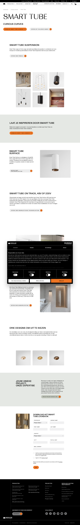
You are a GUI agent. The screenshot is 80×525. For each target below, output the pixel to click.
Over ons (57, 1)
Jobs (52, 1)
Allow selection (40, 280)
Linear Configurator (27, 1)
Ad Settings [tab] (48, 247)
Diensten (64, 487)
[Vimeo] (58, 513)
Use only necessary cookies (18, 280)
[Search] (72, 4)
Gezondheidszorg (49, 494)
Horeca (47, 490)
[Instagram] (46, 513)
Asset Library (36, 1)
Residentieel (48, 486)
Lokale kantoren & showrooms (66, 496)
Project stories (49, 498)
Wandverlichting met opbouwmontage (33, 486)
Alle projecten (49, 496)
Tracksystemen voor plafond (17, 499)
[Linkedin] (54, 513)
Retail (46, 492)
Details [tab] (32, 247)
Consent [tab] (15, 247)
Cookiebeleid (22, 522)
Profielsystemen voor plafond (18, 496)
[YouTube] (61, 513)
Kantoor (47, 488)
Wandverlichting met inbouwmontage (33, 490)
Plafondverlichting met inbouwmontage (18, 490)
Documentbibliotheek (67, 493)
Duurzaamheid (45, 1)
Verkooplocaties (66, 489)
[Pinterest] (65, 513)
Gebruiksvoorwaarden (32, 522)
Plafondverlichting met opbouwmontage (18, 486)
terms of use (44, 457)
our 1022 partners (17, 255)
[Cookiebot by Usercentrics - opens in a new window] (65, 243)
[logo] (4, 4)
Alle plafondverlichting (18, 501)
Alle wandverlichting (33, 492)
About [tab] (64, 247)
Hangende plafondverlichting (17, 493)
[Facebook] (50, 513)
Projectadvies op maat (68, 491)
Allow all (61, 280)
